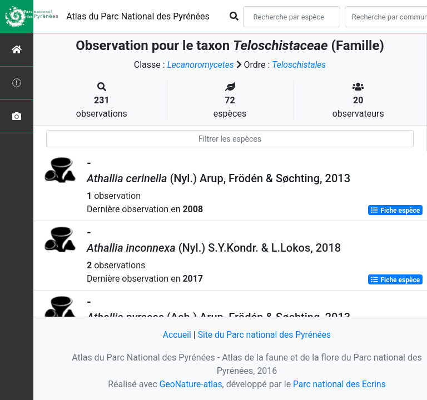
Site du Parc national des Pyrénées (264, 335)
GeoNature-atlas (189, 384)
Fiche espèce (395, 210)
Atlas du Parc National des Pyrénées (138, 16)
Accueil (175, 335)
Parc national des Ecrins (340, 384)
